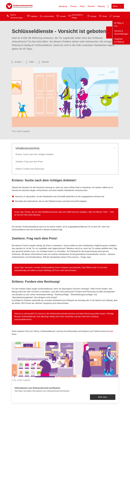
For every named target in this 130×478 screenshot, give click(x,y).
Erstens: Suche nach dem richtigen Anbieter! (35, 154)
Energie (93, 16)
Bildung (101, 6)
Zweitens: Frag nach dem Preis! (29, 162)
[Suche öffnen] (108, 6)
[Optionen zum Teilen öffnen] (30, 62)
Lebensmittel (49, 16)
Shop (82, 6)
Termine (91, 6)
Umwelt (63, 16)
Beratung (63, 6)
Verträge (116, 16)
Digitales (34, 16)
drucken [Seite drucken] (18, 62)
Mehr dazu (102, 397)
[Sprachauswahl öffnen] (43, 62)
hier (111, 331)
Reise (104, 16)
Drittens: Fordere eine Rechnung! (30, 169)
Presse (73, 6)
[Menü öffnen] (117, 6)
